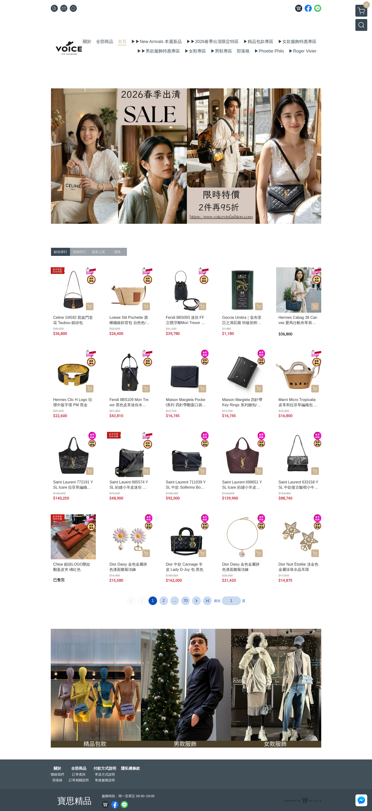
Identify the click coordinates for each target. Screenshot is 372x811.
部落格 (57, 780)
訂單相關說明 (79, 780)
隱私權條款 (130, 768)
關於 (57, 768)
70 (185, 601)
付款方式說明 (104, 768)
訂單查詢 (78, 774)
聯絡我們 (57, 774)
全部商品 (78, 768)
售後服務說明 (105, 780)
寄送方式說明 (105, 774)
